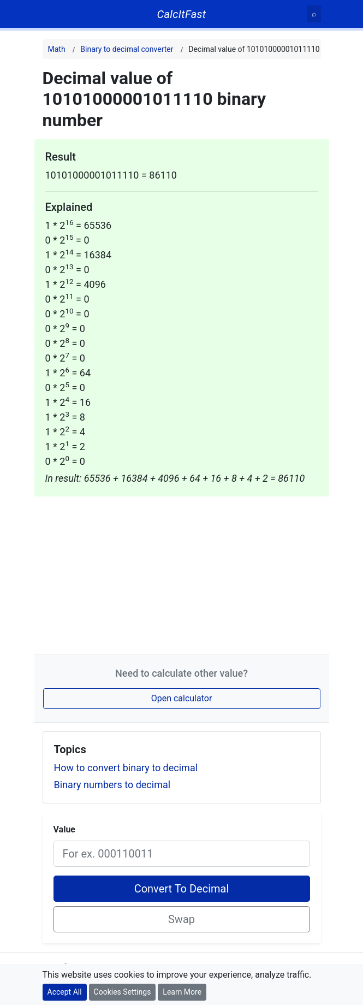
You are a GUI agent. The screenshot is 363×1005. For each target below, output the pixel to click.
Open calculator (181, 698)
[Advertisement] (182, 572)
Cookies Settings (122, 992)
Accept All (64, 992)
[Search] (314, 13)
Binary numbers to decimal (112, 784)
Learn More (182, 992)
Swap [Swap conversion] (181, 919)
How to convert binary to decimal (126, 767)
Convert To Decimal (181, 888)
